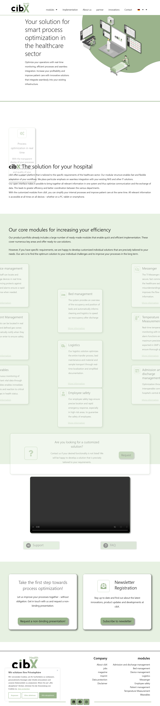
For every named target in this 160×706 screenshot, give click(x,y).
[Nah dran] (57, 670)
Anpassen (14, 695)
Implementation (73, 9)
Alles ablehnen (30, 695)
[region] (32, 684)
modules (57, 9)
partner (103, 9)
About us (90, 9)
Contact (132, 9)
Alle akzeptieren (48, 695)
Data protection (24, 689)
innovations (117, 9)
